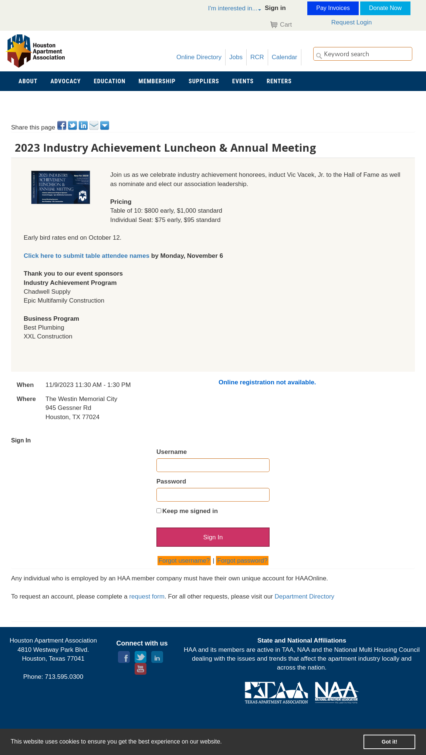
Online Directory (199, 57)
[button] (226, 9)
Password (171, 481)
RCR (257, 57)
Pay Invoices (333, 8)
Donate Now (385, 8)
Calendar (284, 57)
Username (171, 451)
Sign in (275, 7)
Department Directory (305, 596)
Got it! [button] (389, 742)
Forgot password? (242, 560)
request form (146, 596)
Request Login (351, 22)
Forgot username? (184, 560)
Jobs (236, 57)
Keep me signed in (190, 511)
